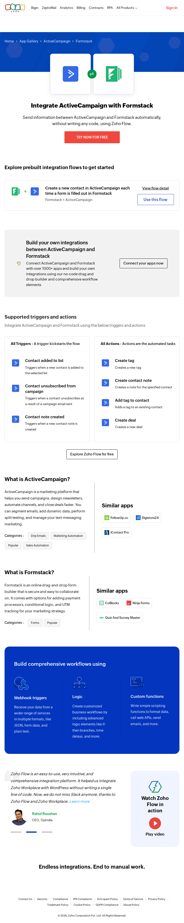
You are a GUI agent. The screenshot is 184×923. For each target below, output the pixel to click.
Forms (35, 623)
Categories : (14, 536)
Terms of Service (133, 899)
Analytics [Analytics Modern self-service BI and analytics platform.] (66, 8)
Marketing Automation (68, 536)
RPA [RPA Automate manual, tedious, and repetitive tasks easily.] (110, 8)
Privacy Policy (156, 899)
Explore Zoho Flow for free (92, 454)
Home (9, 41)
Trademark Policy (58, 904)
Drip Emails (38, 536)
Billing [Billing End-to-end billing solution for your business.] (81, 8)
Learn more (79, 801)
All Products (125, 8)
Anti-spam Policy (107, 899)
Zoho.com (15, 8)
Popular (13, 545)
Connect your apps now (143, 263)
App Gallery (28, 41)
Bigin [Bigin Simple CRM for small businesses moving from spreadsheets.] (34, 8)
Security (42, 899)
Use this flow (155, 199)
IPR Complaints (82, 899)
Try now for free (92, 137)
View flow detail (155, 188)
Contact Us (25, 899)
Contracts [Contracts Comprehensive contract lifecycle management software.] (96, 8)
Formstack (84, 41)
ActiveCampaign (57, 41)
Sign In (172, 8)
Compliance (60, 899)
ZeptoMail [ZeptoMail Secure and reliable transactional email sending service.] (49, 8)
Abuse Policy (131, 904)
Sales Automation (37, 545)
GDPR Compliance (107, 904)
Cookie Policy (82, 904)
